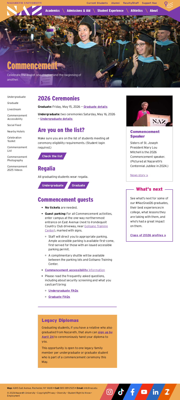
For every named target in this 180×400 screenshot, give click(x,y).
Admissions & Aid (78, 11)
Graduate (13, 102)
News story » (139, 175)
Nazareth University (24, 8)
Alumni (113, 3)
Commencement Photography (17, 158)
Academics (52, 11)
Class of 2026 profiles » (148, 235)
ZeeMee (167, 392)
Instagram (109, 392)
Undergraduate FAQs (63, 290)
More (168, 5)
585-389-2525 (67, 388)
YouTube (144, 392)
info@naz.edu (90, 388)
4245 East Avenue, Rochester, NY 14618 (33, 388)
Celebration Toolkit (14, 139)
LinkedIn (155, 392)
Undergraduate (16, 96)
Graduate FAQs (59, 296)
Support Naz (149, 3)
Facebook (132, 392)
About (154, 11)
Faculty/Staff (130, 3)
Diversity (61, 393)
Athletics (137, 11)
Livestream (14, 109)
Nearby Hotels (16, 131)
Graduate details (96, 106)
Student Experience (110, 11)
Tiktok (121, 392)
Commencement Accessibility (17, 117)
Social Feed (14, 125)
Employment (13, 395)
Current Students (94, 3)
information (75, 270)
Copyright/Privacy (46, 393)
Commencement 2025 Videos (17, 168)
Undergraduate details (56, 118)
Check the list (52, 156)
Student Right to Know (79, 393)
